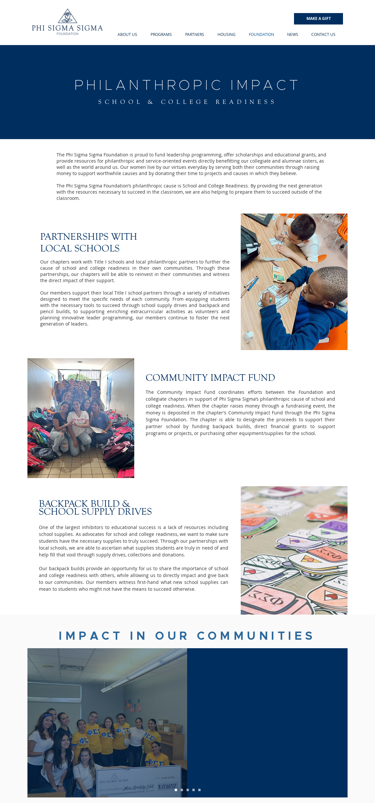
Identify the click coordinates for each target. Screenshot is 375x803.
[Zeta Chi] (199, 790)
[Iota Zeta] (193, 790)
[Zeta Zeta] (182, 790)
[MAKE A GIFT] (318, 18)
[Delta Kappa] (176, 790)
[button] (127, 34)
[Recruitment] (188, 790)
